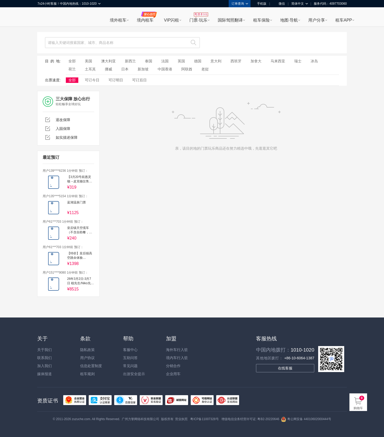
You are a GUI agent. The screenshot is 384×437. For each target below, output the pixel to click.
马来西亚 (278, 61)
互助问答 (130, 358)
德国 (197, 61)
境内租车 (145, 20)
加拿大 (256, 61)
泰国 (148, 61)
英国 (181, 61)
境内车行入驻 (177, 358)
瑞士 (298, 61)
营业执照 (181, 419)
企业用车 (173, 374)
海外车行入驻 (177, 350)
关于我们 (44, 350)
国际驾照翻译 (230, 20)
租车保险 (261, 20)
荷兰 (72, 69)
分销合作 (173, 366)
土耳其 (90, 69)
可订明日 (115, 80)
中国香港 (165, 69)
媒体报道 (44, 374)
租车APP (343, 20)
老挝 (205, 69)
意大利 (215, 61)
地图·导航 (289, 20)
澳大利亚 (108, 61)
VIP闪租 (171, 20)
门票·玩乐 (198, 20)
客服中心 (130, 350)
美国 (88, 61)
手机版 (259, 3)
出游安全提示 (134, 374)
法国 (165, 61)
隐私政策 (87, 350)
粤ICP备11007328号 (204, 419)
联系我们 (44, 358)
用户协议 (87, 358)
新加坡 (143, 69)
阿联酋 (186, 69)
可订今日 (92, 80)
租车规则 (87, 374)
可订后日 (139, 80)
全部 (72, 61)
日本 (125, 69)
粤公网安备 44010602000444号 (306, 419)
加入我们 (44, 366)
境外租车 (118, 20)
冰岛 (314, 61)
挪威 (108, 69)
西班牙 (236, 61)
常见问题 (130, 366)
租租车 (43, 17)
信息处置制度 (91, 366)
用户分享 (316, 20)
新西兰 (130, 61)
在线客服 (285, 368)
